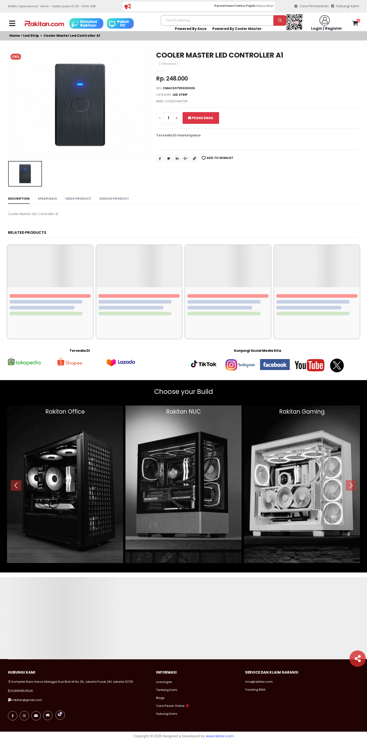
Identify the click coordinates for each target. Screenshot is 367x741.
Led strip (31, 35)
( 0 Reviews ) (168, 63)
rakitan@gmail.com (27, 700)
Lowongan (164, 682)
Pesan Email (200, 118)
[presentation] (16, 485)
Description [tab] (18, 198)
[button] (355, 24)
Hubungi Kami (345, 6)
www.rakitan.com (220, 736)
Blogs (160, 698)
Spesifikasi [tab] (47, 198)
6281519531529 (22, 691)
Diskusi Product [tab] (114, 198)
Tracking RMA (255, 689)
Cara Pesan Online (170, 706)
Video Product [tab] (78, 198)
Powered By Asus (191, 28)
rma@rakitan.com (259, 681)
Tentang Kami (166, 690)
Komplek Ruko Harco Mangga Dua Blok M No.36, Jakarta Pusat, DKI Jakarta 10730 (70, 681)
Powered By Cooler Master (237, 28)
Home (14, 35)
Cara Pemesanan (311, 6)
